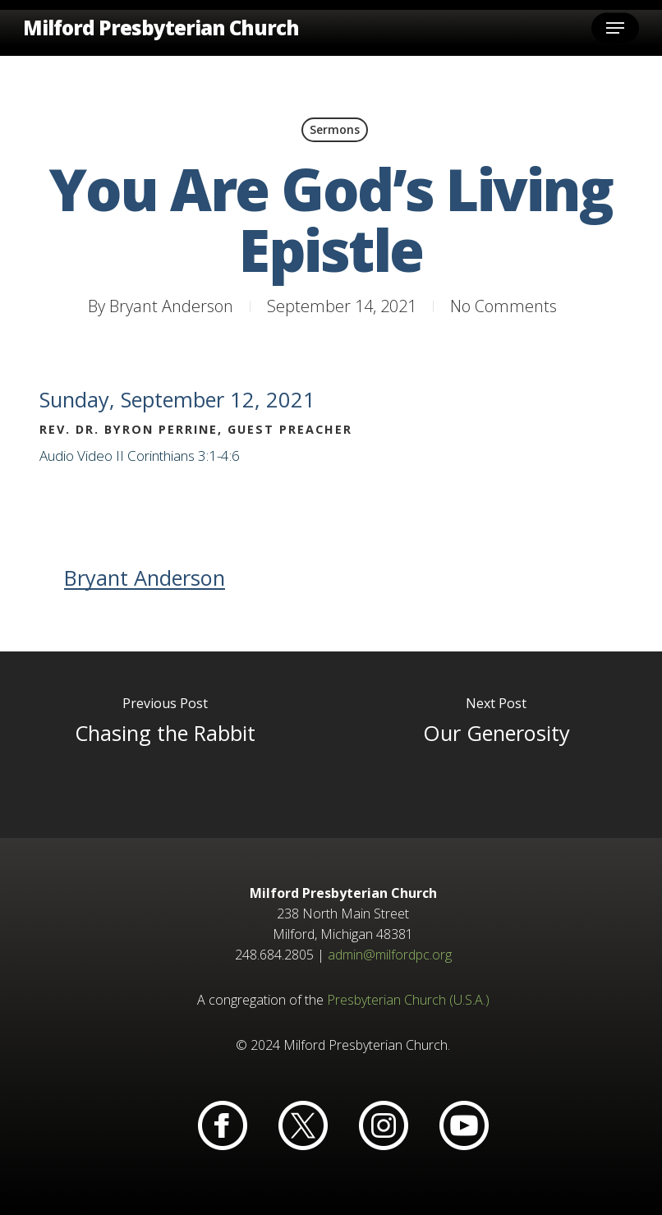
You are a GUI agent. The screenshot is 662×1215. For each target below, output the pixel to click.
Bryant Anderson (171, 306)
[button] (615, 28)
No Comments (503, 306)
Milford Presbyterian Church (161, 28)
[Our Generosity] (496, 745)
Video (95, 455)
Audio (56, 455)
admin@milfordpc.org (390, 955)
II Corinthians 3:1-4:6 (178, 455)
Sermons (335, 129)
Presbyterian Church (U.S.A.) (408, 1000)
